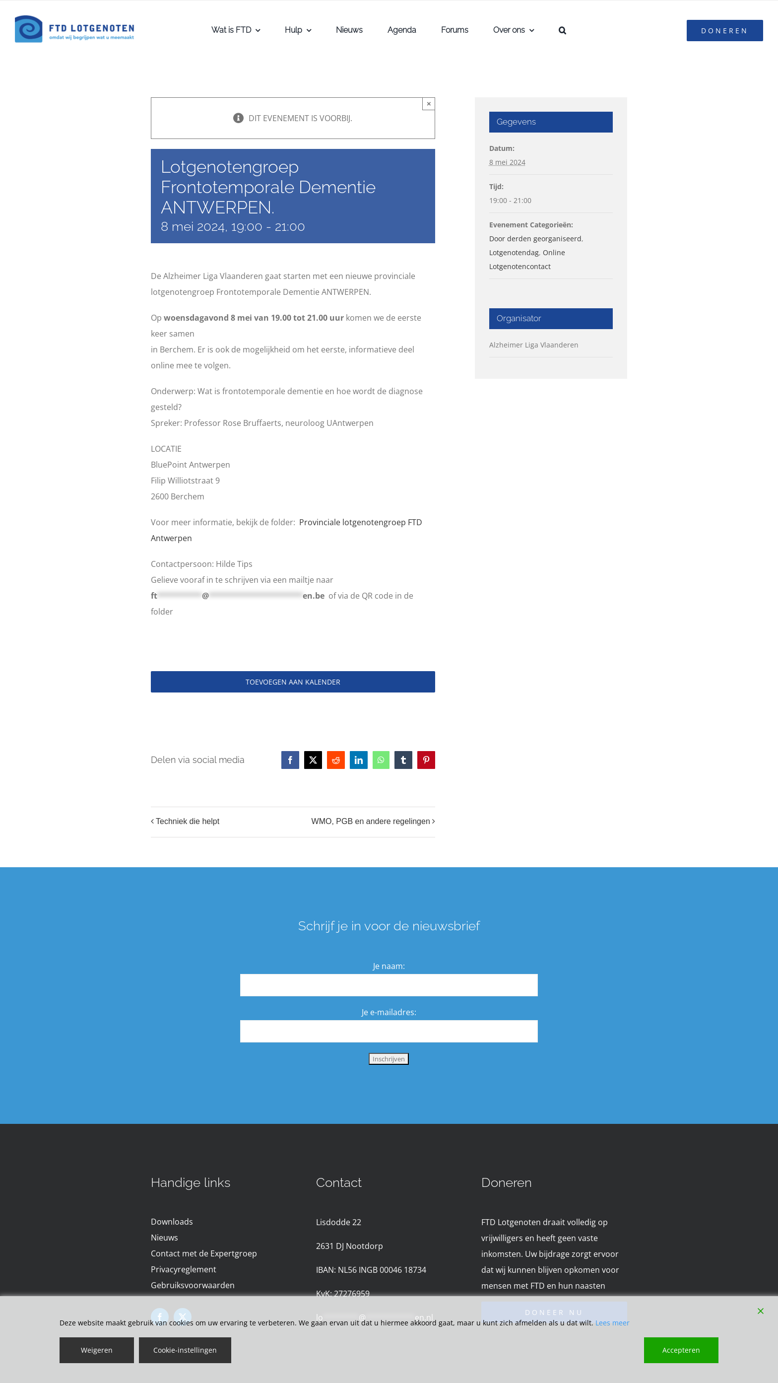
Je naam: (389, 966)
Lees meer (612, 1322)
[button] (562, 30)
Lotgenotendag (514, 252)
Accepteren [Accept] (681, 1350)
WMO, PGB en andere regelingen (371, 821)
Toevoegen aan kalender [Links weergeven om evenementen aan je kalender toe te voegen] (293, 682)
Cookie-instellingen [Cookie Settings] (185, 1350)
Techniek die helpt (187, 821)
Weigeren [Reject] (97, 1350)
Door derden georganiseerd (535, 238)
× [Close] (429, 103)
